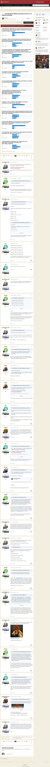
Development (23, 5)
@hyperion (30, 507)
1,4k (6, 254)
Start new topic (19, 22)
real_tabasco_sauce (5, 163)
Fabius (5, 365)
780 (6, 479)
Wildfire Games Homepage (9, 5)
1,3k (6, 189)
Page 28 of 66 (31, 157)
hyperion (6, 427)
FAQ (2, 5)
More (28, 5)
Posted (14, 162)
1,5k (6, 603)
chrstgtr (5, 178)
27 (13, 155)
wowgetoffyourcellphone (5, 696)
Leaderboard (12, 7)
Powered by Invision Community (25, 765)
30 (19, 155)
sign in (5, 151)
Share (23, 18)
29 (17, 155)
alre (5, 243)
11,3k (6, 707)
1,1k (6, 439)
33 (24, 155)
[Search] (37, 5)
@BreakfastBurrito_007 (20, 596)
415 (6, 391)
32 (22, 155)
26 (11, 155)
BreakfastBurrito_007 (5, 521)
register (8, 151)
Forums (2, 7)
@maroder (16, 473)
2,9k (6, 174)
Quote (13, 174)
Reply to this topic (28, 22)
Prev (4, 155)
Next (27, 155)
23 (6, 155)
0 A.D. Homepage (17, 5)
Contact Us (25, 763)
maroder (5, 467)
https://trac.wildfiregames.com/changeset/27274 (20, 712)
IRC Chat (7, 7)
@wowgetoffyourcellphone (15, 637)
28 (15, 155)
